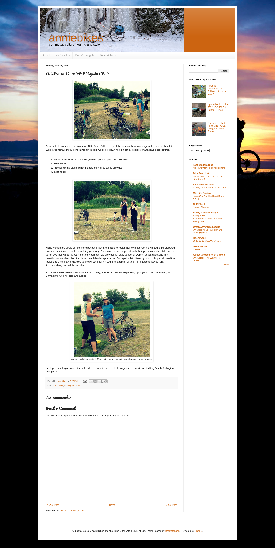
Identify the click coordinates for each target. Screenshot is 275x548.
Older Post (171, 505)
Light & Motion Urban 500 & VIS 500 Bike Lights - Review (218, 107)
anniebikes (76, 37)
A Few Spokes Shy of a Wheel (209, 255)
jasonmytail (199, 238)
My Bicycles (63, 55)
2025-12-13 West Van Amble (207, 241)
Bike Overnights (84, 55)
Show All (225, 265)
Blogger (198, 531)
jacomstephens (173, 531)
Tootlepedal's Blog (203, 165)
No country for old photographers (209, 168)
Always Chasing (201, 207)
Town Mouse (200, 246)
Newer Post (53, 505)
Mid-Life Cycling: (202, 193)
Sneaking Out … (201, 249)
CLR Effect (199, 204)
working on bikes (72, 386)
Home (112, 505)
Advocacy (58, 386)
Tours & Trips (108, 55)
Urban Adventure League (206, 227)
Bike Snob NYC (201, 173)
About (46, 55)
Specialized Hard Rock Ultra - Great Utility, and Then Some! (217, 127)
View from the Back (203, 184)
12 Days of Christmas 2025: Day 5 (209, 187)
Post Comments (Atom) (72, 510)
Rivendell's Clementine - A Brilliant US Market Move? (217, 90)
